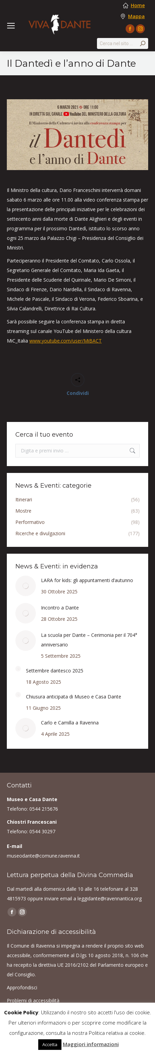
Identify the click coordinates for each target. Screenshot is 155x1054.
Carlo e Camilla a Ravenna (70, 722)
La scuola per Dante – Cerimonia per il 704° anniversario (89, 640)
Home (138, 5)
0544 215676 (43, 809)
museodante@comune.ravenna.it (43, 855)
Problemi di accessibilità (33, 1000)
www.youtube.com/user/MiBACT (65, 340)
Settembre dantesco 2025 (54, 670)
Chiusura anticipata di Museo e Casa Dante (73, 696)
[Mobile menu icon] (11, 26)
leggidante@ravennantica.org (110, 898)
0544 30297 (42, 831)
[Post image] (25, 586)
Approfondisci (22, 987)
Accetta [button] (49, 1044)
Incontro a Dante (60, 607)
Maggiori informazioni (91, 1044)
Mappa (136, 16)
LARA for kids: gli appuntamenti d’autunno (87, 580)
